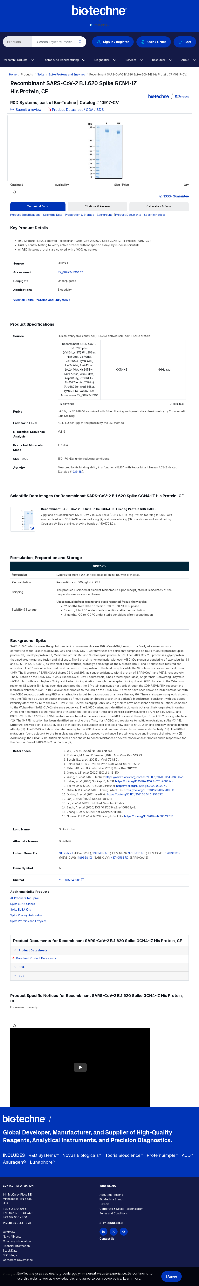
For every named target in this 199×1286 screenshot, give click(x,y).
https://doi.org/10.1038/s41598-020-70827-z (144, 781)
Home (13, 74)
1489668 (82, 857)
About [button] (188, 59)
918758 (64, 853)
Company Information (17, 1241)
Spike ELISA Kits (20, 909)
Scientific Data (52, 214)
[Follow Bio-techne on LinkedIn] (103, 1231)
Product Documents (128, 214)
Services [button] (134, 59)
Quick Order (153, 42)
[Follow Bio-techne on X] (114, 1231)
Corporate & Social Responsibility (121, 1208)
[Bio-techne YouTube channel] (124, 1231)
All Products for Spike (24, 898)
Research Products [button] (18, 59)
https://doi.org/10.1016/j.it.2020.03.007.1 (141, 785)
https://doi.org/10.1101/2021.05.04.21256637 (134, 794)
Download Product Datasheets (36, 958)
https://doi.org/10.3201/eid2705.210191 (148, 816)
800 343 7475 (24, 1213)
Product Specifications (25, 214)
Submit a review (26, 110)
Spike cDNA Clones (22, 904)
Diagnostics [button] (105, 59)
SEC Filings (10, 1255)
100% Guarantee (176, 196)
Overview (9, 1231)
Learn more (131, 1278)
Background (105, 214)
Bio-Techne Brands (112, 1199)
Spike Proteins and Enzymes (67, 74)
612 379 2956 (17, 1208)
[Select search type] (17, 41)
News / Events (12, 1236)
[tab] (37, 206)
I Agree (171, 1276)
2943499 (98, 853)
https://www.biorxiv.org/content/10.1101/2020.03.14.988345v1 (144, 777)
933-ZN (77, 471)
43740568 (117, 857)
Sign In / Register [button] (113, 42)
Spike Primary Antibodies (26, 915)
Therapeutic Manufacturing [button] (64, 59)
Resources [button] (162, 59)
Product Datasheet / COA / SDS (78, 110)
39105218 (134, 853)
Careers (104, 1204)
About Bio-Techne (111, 1194)
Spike (40, 74)
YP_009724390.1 (68, 272)
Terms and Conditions (114, 1213)
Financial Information (16, 1245)
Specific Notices (154, 214)
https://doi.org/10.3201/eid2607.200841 (149, 790)
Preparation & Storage (79, 214)
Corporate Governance (18, 1259)
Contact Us (107, 1238)
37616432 (171, 853)
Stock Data (10, 1250)
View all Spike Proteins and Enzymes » (42, 300)
